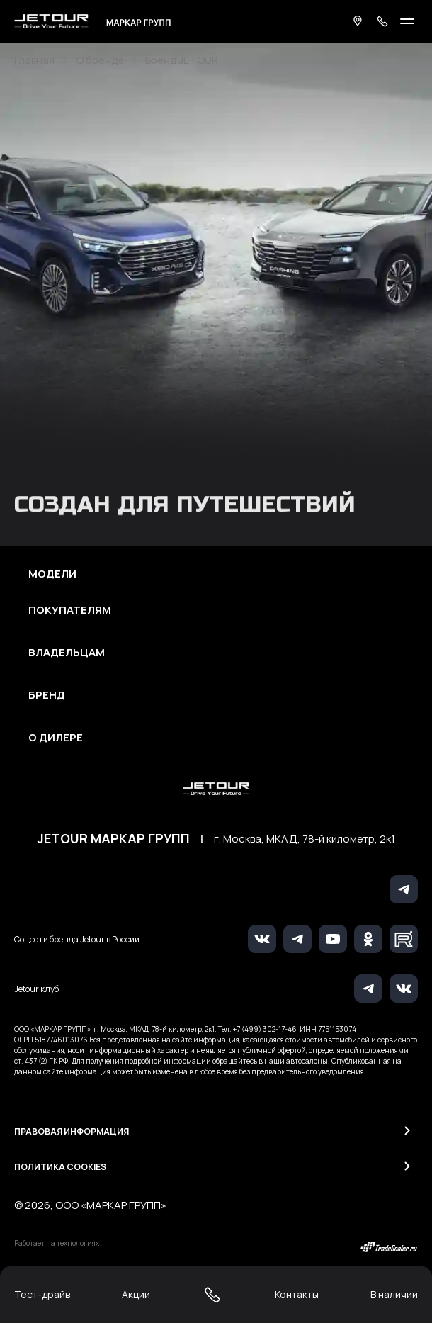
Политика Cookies (60, 1167)
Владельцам (66, 653)
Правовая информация (71, 1131)
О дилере (55, 738)
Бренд (46, 695)
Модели (52, 574)
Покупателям (69, 610)
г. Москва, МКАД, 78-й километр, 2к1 (304, 839)
